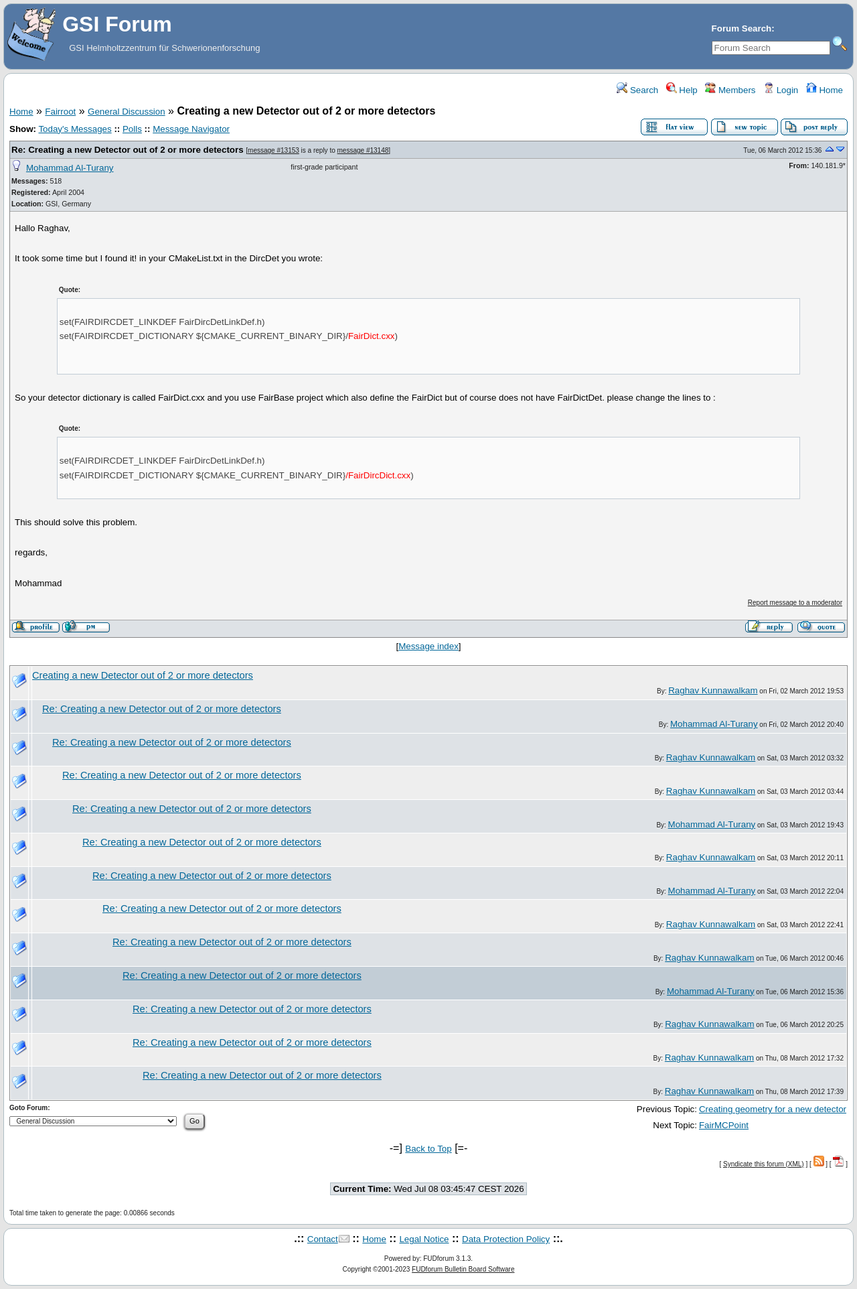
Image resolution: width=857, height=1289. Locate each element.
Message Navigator (191, 129)
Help (682, 90)
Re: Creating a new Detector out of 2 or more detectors (127, 150)
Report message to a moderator (795, 602)
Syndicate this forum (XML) (763, 1164)
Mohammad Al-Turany (70, 168)
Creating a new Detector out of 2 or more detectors (142, 675)
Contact (322, 1239)
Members (730, 90)
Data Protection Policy (506, 1239)
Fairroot (60, 112)
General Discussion (126, 112)
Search (637, 90)
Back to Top (428, 1149)
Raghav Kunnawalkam (712, 690)
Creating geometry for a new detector (772, 1109)
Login (780, 90)
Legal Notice (424, 1239)
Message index (428, 646)
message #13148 (363, 150)
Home (824, 90)
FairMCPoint (724, 1125)
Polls (132, 129)
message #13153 (273, 150)
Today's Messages (74, 129)
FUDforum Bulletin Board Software (463, 1269)
